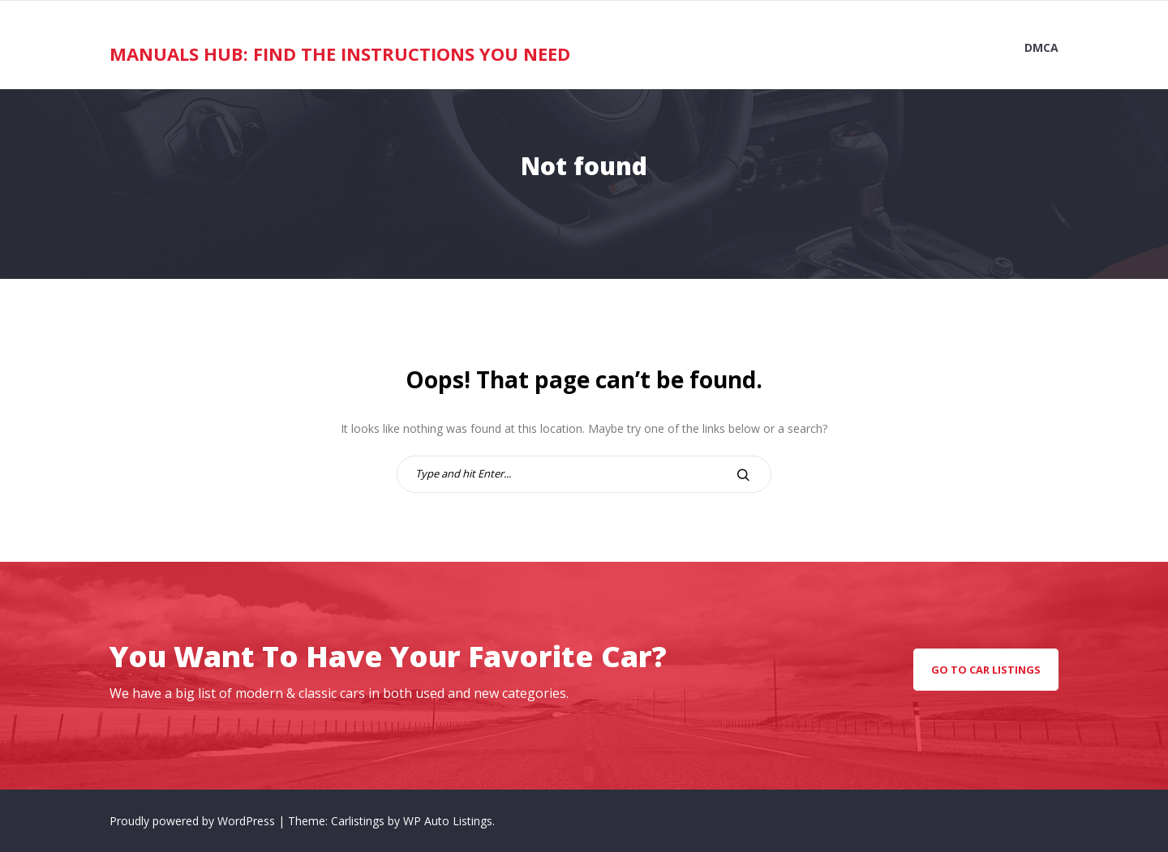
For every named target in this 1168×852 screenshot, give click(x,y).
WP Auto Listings (447, 820)
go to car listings (986, 669)
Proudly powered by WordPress (194, 820)
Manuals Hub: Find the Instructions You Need (340, 53)
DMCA (1041, 47)
